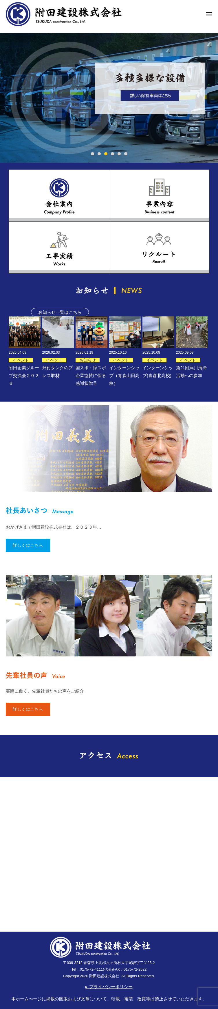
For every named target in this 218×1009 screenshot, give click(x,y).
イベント (21, 360)
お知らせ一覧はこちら (60, 312)
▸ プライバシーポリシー (108, 986)
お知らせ (88, 360)
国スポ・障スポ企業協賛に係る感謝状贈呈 (91, 375)
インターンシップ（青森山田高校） (124, 375)
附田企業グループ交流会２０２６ (24, 375)
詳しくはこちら (28, 545)
